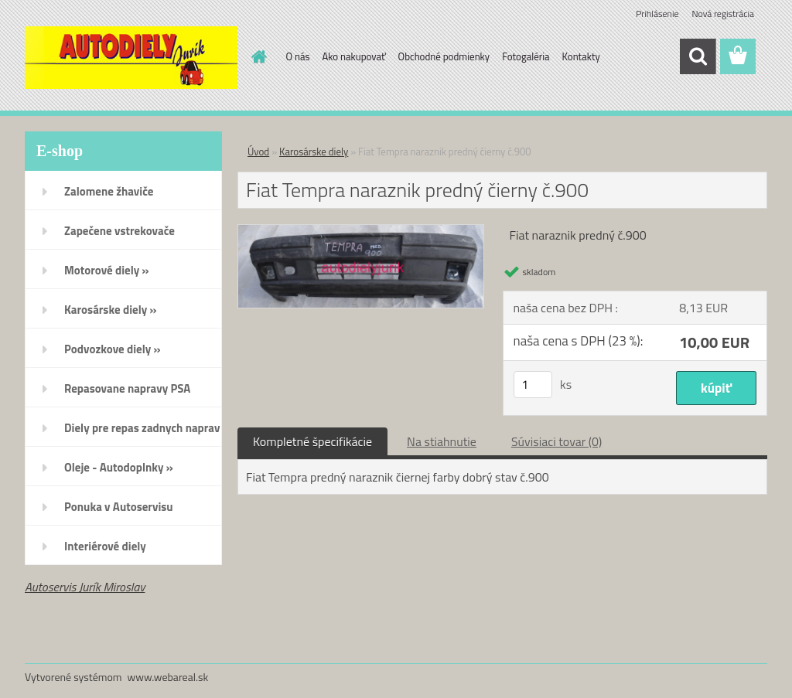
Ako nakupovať (354, 56)
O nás (298, 56)
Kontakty (581, 56)
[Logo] (131, 57)
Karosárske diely (313, 151)
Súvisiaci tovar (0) (556, 441)
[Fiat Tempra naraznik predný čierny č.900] (360, 231)
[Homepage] (257, 56)
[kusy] (533, 384)
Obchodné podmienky (444, 56)
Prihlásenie (657, 13)
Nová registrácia (722, 13)
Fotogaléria (525, 56)
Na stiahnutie (441, 441)
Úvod (258, 151)
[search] (697, 56)
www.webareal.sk (168, 677)
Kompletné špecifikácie (312, 441)
